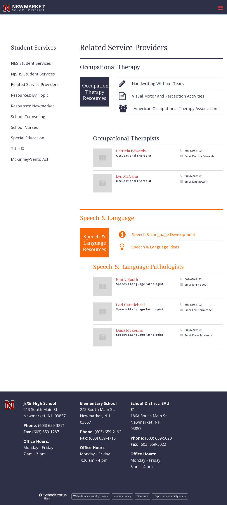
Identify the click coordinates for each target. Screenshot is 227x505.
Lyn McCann (127, 176)
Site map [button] (142, 496)
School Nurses (24, 127)
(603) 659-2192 (108, 431)
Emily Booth (127, 279)
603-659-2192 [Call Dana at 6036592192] (193, 330)
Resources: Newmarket (32, 105)
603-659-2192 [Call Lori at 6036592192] (193, 305)
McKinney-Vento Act (30, 159)
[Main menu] (220, 7)
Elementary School (98, 403)
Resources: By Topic (30, 95)
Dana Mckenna (129, 330)
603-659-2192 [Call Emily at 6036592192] (193, 279)
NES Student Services (38, 64)
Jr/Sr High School (39, 403)
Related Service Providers (35, 84)
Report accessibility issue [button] (170, 496)
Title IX (17, 148)
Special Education (27, 137)
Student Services (33, 47)
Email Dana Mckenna (198, 335)
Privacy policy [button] (122, 496)
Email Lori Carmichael (199, 310)
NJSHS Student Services (40, 75)
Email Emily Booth (196, 285)
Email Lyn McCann (196, 181)
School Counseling (28, 116)
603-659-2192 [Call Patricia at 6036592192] (193, 151)
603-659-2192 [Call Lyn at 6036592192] (193, 176)
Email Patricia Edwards (199, 156)
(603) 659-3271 (51, 425)
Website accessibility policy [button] (90, 496)
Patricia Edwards (131, 150)
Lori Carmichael (130, 304)
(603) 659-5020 (158, 438)
